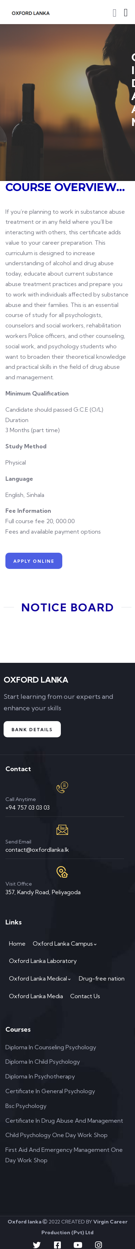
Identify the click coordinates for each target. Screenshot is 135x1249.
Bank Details (32, 729)
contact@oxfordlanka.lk (37, 849)
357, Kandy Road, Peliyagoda (43, 892)
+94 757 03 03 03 (27, 807)
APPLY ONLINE (33, 561)
